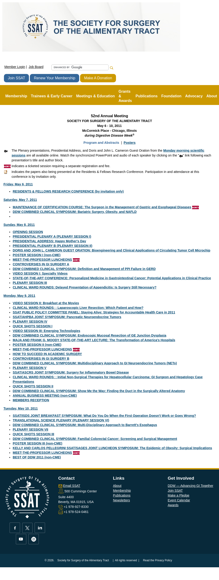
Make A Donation (98, 78)
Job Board (36, 67)
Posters (129, 142)
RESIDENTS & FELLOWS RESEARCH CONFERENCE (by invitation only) (68, 191)
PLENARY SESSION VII (30, 429)
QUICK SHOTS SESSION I (32, 326)
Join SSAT (16, 78)
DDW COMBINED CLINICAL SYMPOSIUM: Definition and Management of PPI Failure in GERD (84, 269)
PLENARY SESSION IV (30, 321)
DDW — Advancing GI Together (190, 486)
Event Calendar (179, 500)
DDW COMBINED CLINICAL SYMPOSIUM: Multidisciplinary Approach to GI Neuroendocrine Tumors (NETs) (95, 363)
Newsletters (121, 500)
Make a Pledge (178, 495)
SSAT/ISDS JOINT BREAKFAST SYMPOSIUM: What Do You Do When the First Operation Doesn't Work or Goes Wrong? (104, 415)
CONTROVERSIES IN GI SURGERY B (41, 358)
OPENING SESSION (28, 232)
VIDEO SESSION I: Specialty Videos (40, 273)
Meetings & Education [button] (95, 96)
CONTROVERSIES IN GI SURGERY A (41, 264)
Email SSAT (71, 486)
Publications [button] (147, 96)
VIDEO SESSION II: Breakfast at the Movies (46, 303)
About (117, 486)
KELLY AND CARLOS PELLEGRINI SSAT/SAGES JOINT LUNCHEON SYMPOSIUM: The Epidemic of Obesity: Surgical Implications (112, 448)
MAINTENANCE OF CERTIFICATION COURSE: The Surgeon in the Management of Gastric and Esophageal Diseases (102, 207)
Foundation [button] (171, 96)
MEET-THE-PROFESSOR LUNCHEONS (42, 259)
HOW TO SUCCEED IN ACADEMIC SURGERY (47, 354)
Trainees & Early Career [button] (51, 96)
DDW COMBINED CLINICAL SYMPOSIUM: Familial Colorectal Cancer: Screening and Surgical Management (95, 439)
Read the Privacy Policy (157, 560)
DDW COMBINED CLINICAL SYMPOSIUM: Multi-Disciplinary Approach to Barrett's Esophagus (85, 425)
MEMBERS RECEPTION (31, 400)
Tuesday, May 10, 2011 (20, 408)
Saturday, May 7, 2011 (20, 200)
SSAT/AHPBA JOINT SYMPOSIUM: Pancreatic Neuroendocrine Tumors (67, 317)
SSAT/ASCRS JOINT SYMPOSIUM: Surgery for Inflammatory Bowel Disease (71, 372)
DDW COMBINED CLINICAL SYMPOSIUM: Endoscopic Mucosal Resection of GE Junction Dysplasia (89, 335)
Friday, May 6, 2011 (18, 184)
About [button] (211, 96)
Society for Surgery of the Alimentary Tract (83, 560)
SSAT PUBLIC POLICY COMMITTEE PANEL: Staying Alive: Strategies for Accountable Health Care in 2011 (94, 312)
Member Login (14, 67)
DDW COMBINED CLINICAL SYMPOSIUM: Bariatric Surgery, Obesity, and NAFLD (75, 212)
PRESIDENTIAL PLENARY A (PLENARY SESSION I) (52, 236)
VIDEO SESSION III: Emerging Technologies (46, 331)
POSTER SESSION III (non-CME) (37, 443)
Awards (173, 505)
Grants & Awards (125, 96)
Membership (122, 490)
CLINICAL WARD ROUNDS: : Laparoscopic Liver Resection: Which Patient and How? (78, 308)
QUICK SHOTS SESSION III (33, 434)
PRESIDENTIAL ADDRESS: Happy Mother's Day (49, 241)
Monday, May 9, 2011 (19, 296)
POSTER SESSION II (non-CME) (37, 345)
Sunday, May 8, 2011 (19, 225)
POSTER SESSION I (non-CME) (36, 255)
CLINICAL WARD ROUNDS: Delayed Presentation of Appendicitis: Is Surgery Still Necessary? (84, 287)
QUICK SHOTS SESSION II (33, 386)
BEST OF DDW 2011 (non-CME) (37, 457)
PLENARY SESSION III (30, 283)
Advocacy (194, 96)
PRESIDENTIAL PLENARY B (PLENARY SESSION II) (52, 246)
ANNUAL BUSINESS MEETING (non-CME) (45, 395)
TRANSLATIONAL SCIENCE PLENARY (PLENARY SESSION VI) (61, 420)
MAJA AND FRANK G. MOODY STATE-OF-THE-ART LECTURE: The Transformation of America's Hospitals (94, 340)
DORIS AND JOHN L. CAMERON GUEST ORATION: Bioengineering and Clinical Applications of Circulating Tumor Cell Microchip (111, 250)
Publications (122, 495)
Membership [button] (16, 96)
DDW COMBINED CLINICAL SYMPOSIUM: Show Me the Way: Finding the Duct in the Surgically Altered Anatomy (99, 391)
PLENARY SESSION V (29, 368)
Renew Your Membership (54, 78)
